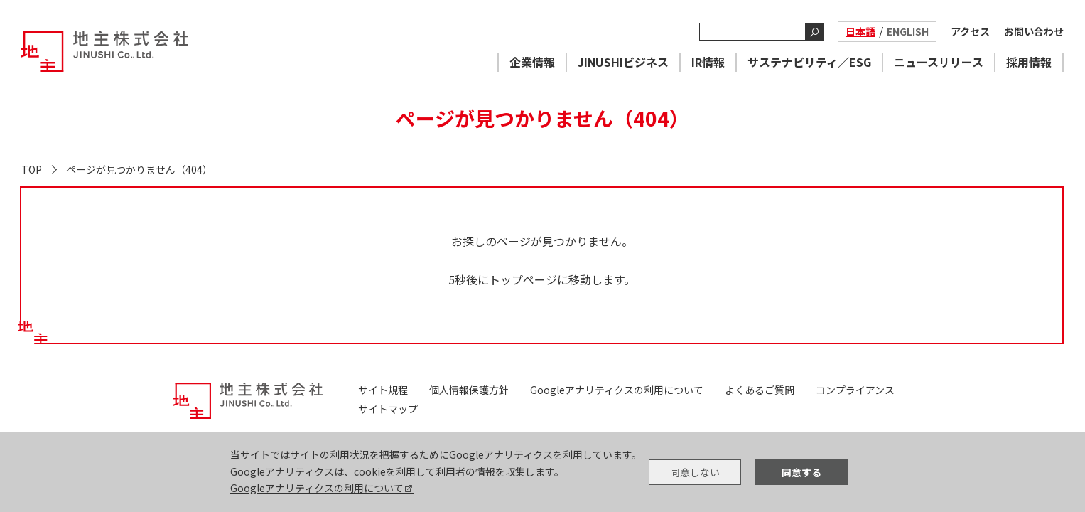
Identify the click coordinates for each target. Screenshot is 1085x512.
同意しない (695, 472)
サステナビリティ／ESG (809, 61)
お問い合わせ (1034, 31)
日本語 (860, 31)
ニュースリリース (938, 61)
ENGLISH (908, 31)
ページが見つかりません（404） (139, 169)
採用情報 (1029, 61)
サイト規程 (383, 390)
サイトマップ (388, 409)
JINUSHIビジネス (623, 61)
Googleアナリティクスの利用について (317, 488)
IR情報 (708, 61)
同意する (801, 472)
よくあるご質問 (759, 390)
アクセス (970, 31)
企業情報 (532, 61)
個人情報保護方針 (469, 390)
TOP (31, 169)
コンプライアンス (855, 390)
